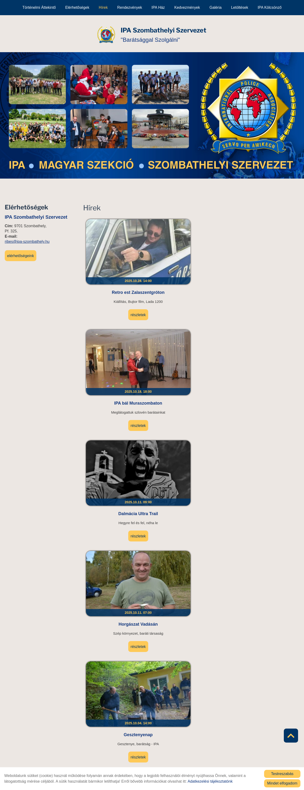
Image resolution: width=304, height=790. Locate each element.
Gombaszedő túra (164, 338)
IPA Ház (158, 7)
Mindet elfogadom (282, 783)
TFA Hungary (110, 501)
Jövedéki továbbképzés (164, 667)
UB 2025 (110, 664)
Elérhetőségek (77, 7)
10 (210, 718)
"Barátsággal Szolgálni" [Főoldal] (164, 33)
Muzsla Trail (272, 580)
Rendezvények (129, 7)
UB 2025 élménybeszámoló (164, 426)
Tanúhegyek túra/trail (272, 501)
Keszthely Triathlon (164, 501)
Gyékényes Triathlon (110, 580)
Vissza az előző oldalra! (113, 749)
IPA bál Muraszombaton (164, 257)
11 (217, 718)
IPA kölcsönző (270, 7)
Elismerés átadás (272, 423)
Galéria (215, 7)
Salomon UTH (218, 501)
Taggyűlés (218, 423)
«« (140, 718)
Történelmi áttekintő (39, 7)
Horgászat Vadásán (272, 254)
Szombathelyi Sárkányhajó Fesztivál (110, 426)
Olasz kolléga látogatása (272, 341)
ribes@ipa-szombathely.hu (27, 241)
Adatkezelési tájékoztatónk (210, 781)
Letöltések (239, 7)
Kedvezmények (187, 7)
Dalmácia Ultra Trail (218, 254)
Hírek (103, 7)
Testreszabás (282, 774)
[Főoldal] (101, 33)
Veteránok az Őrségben (218, 341)
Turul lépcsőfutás (218, 580)
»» (241, 718)
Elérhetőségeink (20, 255)
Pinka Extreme (272, 664)
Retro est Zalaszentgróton (110, 257)
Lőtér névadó (164, 580)
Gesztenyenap (110, 338)
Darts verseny (218, 664)
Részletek (110, 288)
